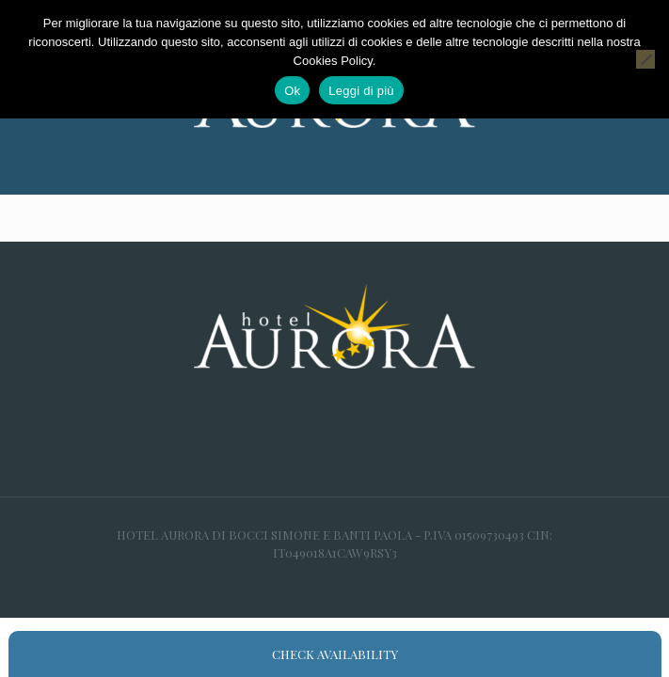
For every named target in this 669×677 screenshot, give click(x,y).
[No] (645, 59)
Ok (292, 91)
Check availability (335, 654)
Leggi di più (361, 91)
